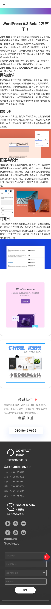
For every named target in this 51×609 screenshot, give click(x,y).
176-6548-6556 (17, 486)
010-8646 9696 (25, 432)
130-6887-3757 (17, 481)
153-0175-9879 (17, 496)
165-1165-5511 (17, 491)
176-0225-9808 (17, 477)
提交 (25, 590)
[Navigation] (4, 4)
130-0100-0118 (17, 472)
